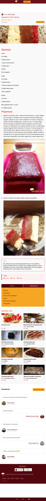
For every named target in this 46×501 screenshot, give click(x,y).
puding (7, 278)
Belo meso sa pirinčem (9, 301)
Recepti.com (3, 491)
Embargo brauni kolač (12, 338)
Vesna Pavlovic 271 (34, 443)
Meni (23, 499)
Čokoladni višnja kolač (12, 373)
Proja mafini (6, 303)
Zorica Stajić (11, 14)
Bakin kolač (6, 293)
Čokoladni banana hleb (34, 356)
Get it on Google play (28, 487)
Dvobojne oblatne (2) (34, 338)
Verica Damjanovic (12, 429)
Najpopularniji (34, 285)
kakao (13, 278)
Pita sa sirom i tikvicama (10, 295)
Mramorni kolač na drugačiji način (34, 321)
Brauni (5, 298)
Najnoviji (12, 285)
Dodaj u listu (40, 22)
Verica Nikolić (11, 456)
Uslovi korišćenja (20, 491)
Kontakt (31, 491)
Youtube (12, 495)
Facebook (4, 495)
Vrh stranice (22, 483)
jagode (20, 278)
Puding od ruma (12, 321)
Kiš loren (5, 290)
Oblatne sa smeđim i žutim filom (34, 373)
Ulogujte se (27, 1)
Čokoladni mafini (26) (12, 356)
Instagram (17, 495)
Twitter (8, 495)
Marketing (27, 491)
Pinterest (21, 495)
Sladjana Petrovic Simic (32, 416)
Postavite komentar (38, 389)
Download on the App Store (19, 487)
